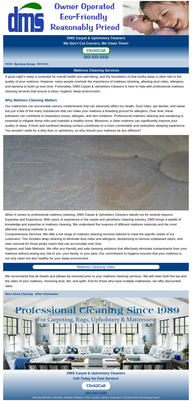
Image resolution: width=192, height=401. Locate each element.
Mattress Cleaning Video (96, 267)
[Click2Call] (96, 51)
